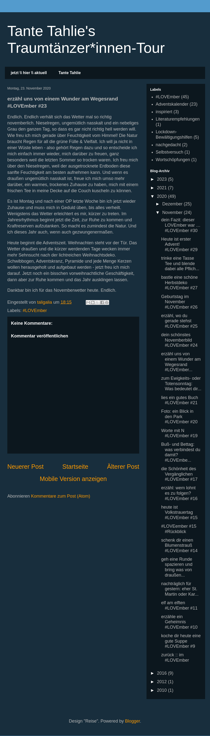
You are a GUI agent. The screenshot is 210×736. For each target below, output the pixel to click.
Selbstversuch (169, 152)
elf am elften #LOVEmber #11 (179, 605)
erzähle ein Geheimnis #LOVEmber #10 (179, 622)
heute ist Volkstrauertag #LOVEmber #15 (179, 512)
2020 (162, 196)
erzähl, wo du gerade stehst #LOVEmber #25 (179, 321)
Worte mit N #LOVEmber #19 (179, 433)
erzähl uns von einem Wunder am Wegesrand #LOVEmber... (181, 361)
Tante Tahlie (70, 73)
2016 (162, 673)
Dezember (173, 203)
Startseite (75, 466)
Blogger (132, 721)
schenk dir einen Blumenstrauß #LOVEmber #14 (179, 545)
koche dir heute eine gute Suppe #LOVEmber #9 (181, 641)
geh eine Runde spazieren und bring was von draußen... (176, 567)
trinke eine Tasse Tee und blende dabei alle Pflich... (180, 263)
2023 (162, 179)
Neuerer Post (25, 466)
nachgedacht (168, 144)
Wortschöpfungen (173, 159)
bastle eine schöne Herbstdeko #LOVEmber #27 (179, 282)
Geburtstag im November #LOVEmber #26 (179, 302)
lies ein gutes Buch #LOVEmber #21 (179, 400)
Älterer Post (123, 466)
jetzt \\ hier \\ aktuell (29, 73)
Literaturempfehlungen (178, 119)
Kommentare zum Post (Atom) (60, 496)
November (173, 212)
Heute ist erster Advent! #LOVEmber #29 (179, 244)
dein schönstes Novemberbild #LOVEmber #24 (179, 340)
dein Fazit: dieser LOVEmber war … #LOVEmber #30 (180, 225)
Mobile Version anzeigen (73, 478)
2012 (162, 681)
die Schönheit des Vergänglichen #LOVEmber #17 (179, 474)
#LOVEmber (35, 310)
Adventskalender (172, 104)
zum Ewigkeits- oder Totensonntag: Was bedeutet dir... (181, 383)
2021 (162, 187)
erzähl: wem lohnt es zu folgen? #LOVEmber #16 (179, 493)
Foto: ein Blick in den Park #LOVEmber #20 (179, 416)
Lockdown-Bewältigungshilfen (174, 134)
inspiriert (164, 111)
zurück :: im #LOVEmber (175, 657)
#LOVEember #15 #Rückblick (178, 529)
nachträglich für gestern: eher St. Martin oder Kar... (180, 589)
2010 (162, 690)
